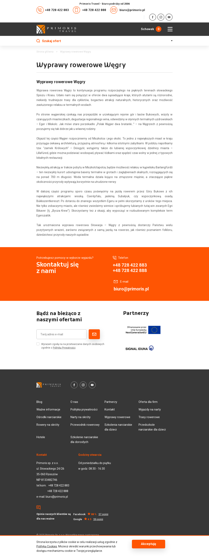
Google (88, 519)
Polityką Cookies (46, 546)
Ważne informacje (48, 409)
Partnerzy (110, 402)
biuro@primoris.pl (127, 10)
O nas (74, 402)
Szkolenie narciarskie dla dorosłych (84, 439)
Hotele (40, 437)
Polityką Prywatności (64, 347)
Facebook (90, 514)
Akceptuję (148, 544)
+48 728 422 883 (52, 10)
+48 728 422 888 (89, 10)
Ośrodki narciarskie (48, 417)
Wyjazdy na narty (150, 409)
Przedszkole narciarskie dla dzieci (152, 427)
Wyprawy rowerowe (117, 417)
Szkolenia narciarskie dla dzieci (118, 427)
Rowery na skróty (47, 425)
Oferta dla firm (148, 402)
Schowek (151, 29)
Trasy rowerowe (149, 417)
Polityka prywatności (83, 409)
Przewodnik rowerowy (84, 425)
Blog (39, 402)
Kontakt (109, 409)
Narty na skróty (80, 417)
